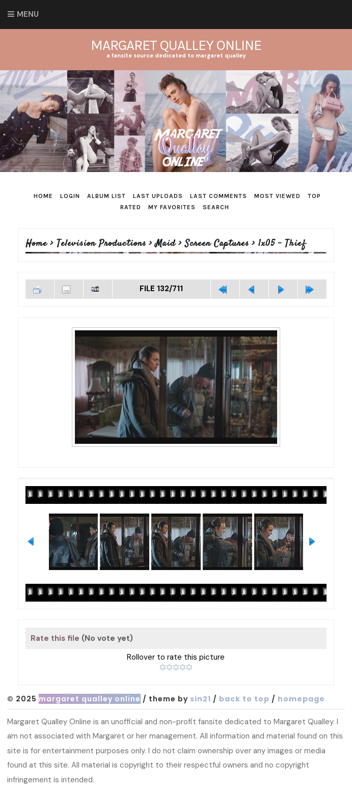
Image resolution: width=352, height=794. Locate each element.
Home (43, 196)
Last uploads (158, 196)
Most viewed (277, 196)
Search (216, 207)
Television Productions (101, 243)
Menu (28, 14)
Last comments (218, 196)
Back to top (244, 699)
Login (70, 196)
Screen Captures (217, 243)
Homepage (301, 699)
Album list (106, 196)
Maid (165, 243)
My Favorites (172, 207)
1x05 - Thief (282, 243)
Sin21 (200, 699)
